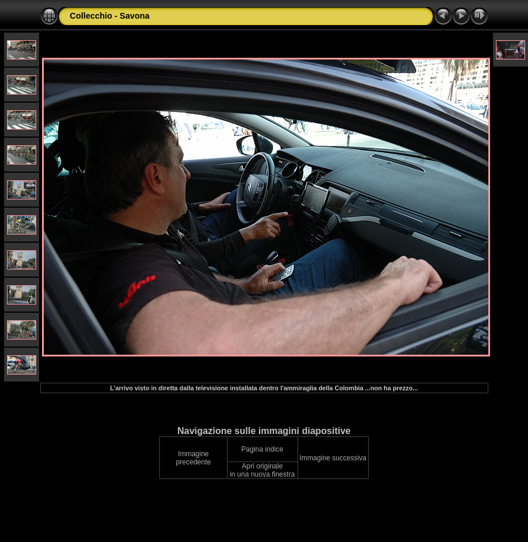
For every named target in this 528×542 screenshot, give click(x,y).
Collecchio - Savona (110, 15)
